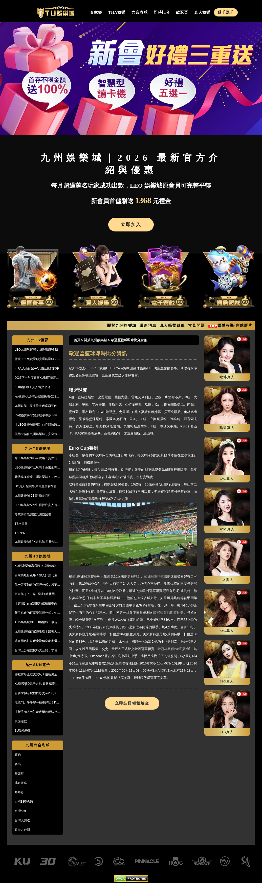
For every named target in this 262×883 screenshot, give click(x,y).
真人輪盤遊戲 (172, 325)
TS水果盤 (21, 524)
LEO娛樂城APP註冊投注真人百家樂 (37, 505)
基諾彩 (19, 773)
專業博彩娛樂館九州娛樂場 (33, 514)
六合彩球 (140, 12)
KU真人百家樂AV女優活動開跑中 (37, 368)
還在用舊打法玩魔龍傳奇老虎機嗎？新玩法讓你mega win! (36, 641)
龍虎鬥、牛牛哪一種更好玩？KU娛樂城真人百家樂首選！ (36, 703)
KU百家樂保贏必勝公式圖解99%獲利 (36, 566)
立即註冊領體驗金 (132, 703)
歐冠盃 (182, 12)
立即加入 (131, 224)
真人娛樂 (202, 12)
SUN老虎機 (22, 730)
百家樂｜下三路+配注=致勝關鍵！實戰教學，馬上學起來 (38, 594)
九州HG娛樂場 (38, 556)
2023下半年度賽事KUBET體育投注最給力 (37, 378)
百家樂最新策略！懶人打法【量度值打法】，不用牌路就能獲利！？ (37, 575)
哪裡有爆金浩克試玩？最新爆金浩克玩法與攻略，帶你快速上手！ (37, 675)
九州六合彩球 (38, 745)
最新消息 (148, 325)
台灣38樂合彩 (24, 801)
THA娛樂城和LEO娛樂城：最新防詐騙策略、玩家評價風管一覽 (37, 622)
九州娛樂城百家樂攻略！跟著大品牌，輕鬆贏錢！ (37, 632)
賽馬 (18, 764)
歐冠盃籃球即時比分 (168, 613)
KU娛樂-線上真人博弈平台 (32, 387)
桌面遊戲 (21, 721)
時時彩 (19, 792)
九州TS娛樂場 (38, 448)
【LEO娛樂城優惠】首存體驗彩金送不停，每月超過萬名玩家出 (37, 425)
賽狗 (18, 754)
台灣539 (20, 811)
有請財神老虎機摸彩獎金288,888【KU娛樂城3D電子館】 (37, 693)
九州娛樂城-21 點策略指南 (32, 495)
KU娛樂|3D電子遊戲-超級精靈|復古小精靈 (37, 684)
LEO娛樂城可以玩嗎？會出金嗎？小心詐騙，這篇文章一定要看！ (37, 468)
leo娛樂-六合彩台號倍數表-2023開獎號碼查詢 (36, 397)
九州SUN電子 (37, 665)
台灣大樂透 (22, 820)
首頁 (77, 340)
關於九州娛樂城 (122, 325)
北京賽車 (21, 783)
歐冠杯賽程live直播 (172, 649)
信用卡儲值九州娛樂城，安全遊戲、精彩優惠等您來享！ (36, 434)
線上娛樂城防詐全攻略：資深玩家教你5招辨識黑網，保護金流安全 (37, 458)
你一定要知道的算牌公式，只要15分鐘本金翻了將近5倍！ (37, 585)
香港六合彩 (22, 830)
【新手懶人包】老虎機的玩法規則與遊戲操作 (37, 712)
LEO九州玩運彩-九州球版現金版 (36, 349)
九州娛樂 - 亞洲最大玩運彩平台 (36, 406)
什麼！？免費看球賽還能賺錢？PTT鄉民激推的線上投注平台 (36, 359)
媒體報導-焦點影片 (235, 325)
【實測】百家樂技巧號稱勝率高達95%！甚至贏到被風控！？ (37, 604)
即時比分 (162, 12)
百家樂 (96, 12)
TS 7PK (20, 533)
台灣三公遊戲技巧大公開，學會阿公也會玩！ (37, 650)
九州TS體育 (38, 340)
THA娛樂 (116, 12)
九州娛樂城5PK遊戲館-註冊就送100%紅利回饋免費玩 (36, 542)
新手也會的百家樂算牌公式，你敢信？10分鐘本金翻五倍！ (37, 613)
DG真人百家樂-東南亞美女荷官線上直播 (37, 486)
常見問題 (196, 325)
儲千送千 (226, 12)
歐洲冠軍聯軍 (154, 576)
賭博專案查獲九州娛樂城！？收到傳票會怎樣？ (37, 477)
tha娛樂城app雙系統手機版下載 (36, 415)
